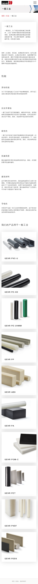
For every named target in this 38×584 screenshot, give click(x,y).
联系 (13, 581)
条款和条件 (23, 581)
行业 (7, 16)
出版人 (17, 581)
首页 (3, 16)
